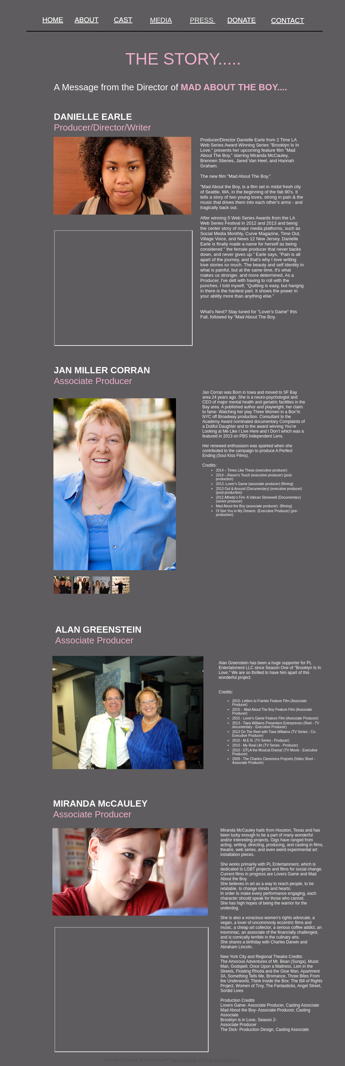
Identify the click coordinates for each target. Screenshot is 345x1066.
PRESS (202, 20)
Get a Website (184, 1060)
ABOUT (87, 20)
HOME (52, 20)
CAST (123, 20)
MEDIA (161, 20)
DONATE (241, 20)
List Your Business (224, 1060)
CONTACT (287, 20)
